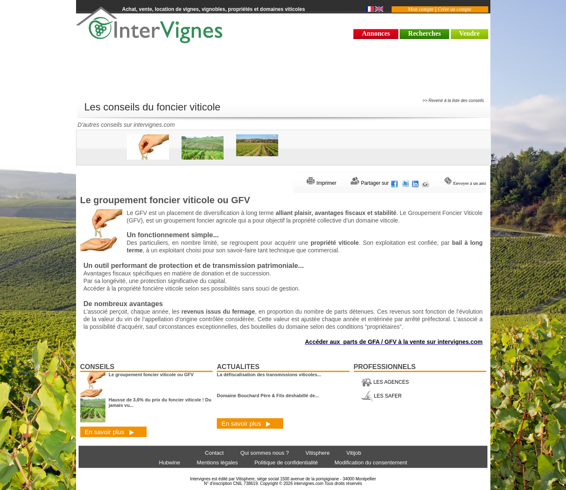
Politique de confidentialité (286, 462)
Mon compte (421, 9)
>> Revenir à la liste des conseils (453, 100)
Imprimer (321, 183)
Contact (214, 453)
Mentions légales (217, 462)
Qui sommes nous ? (264, 453)
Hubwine (169, 462)
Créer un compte (454, 9)
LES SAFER (381, 396)
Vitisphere (317, 453)
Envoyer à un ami (465, 183)
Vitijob (353, 453)
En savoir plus (109, 431)
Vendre (469, 33)
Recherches (424, 33)
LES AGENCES (385, 382)
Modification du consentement (370, 462)
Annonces (376, 33)
